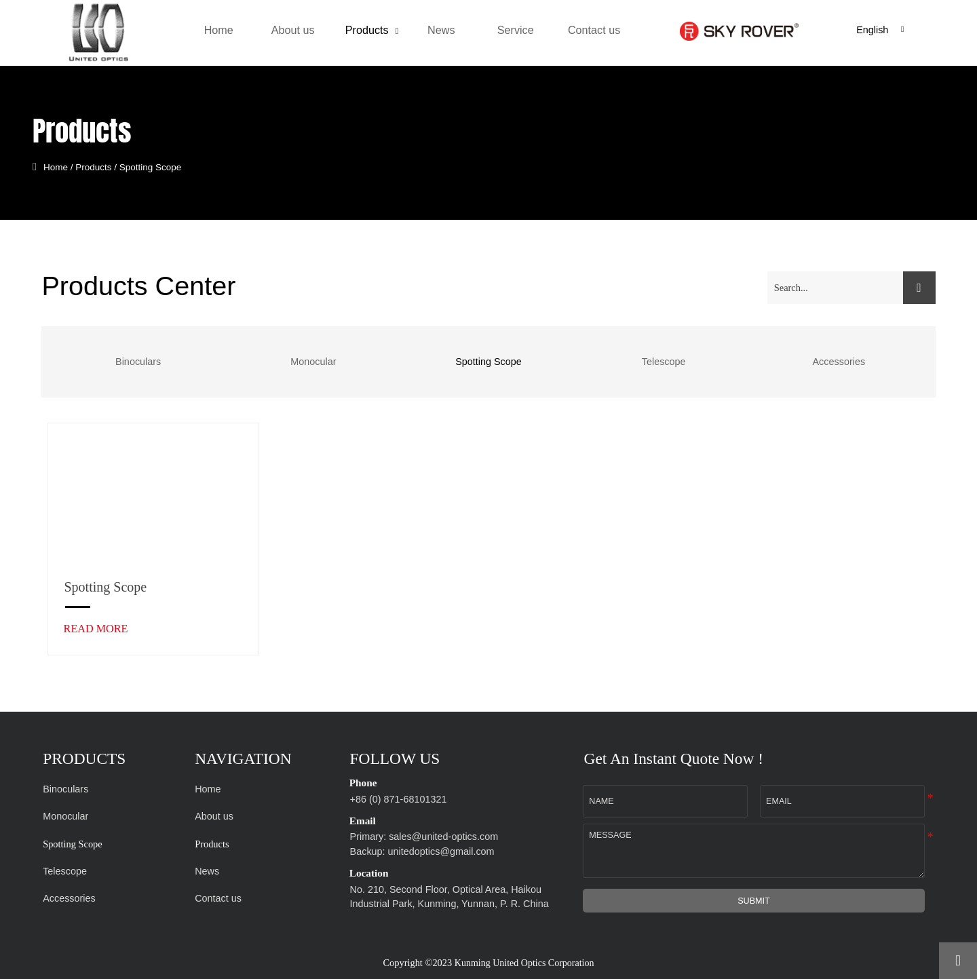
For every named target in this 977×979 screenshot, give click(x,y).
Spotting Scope (157, 166)
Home (62, 166)
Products (100, 166)
